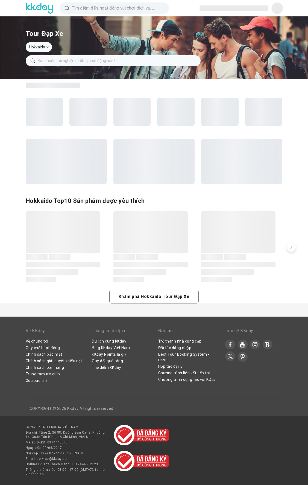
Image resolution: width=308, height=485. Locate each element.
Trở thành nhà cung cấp (180, 341)
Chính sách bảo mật (44, 354)
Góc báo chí (36, 380)
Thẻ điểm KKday (106, 367)
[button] (291, 247)
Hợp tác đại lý (170, 366)
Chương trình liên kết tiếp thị (184, 373)
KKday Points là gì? (109, 354)
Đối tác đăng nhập (175, 348)
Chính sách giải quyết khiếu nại (54, 361)
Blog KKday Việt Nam (111, 348)
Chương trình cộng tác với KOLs (187, 379)
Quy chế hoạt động (43, 348)
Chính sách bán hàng (45, 367)
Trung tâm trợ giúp (43, 374)
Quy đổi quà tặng (107, 361)
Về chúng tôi (37, 341)
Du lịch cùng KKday (109, 341)
